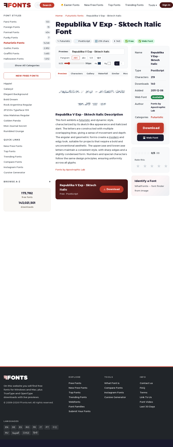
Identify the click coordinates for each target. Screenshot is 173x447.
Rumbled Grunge (14, 131)
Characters (77, 73)
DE (13, 427)
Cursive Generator (14, 172)
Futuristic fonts (75, 15)
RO (27, 427)
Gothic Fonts (11, 48)
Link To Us (146, 397)
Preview (62, 73)
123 (91, 58)
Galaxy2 (8, 88)
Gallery (90, 73)
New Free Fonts (93, 5)
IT (41, 427)
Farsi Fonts (10, 21)
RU (6, 432)
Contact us (146, 383)
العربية (15, 432)
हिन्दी (35, 432)
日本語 (26, 432)
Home (59, 15)
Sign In (166, 5)
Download (112, 189)
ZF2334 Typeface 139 (16, 110)
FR (34, 427)
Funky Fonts (11, 37)
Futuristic (157, 117)
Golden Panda (12, 120)
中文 (55, 427)
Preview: (63, 51)
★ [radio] (138, 166)
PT (47, 427)
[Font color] (99, 63)
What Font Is (111, 383)
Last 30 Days (147, 406)
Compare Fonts (13, 161)
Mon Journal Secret (15, 125)
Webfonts (74, 401)
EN (6, 427)
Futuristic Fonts (14, 42)
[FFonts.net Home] (17, 5)
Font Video (146, 401)
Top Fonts (114, 5)
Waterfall (103, 73)
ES (20, 427)
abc (84, 58)
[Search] (47, 5)
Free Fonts (75, 383)
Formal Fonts (11, 32)
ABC (76, 58)
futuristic (84, 120)
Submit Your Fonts (80, 411)
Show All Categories (27, 65)
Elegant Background (16, 94)
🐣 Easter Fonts (70, 5)
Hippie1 (8, 83)
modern (114, 137)
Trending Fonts (134, 5)
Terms (143, 392)
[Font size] (74, 63)
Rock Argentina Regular (18, 104)
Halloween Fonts (14, 58)
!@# (99, 58)
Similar (115, 73)
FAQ (142, 387)
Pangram (65, 58)
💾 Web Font (150, 137)
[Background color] (109, 63)
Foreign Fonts (12, 27)
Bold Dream (11, 99)
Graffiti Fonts (11, 53)
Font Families (77, 406)
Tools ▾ (152, 5)
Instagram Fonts (13, 167)
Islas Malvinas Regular (17, 115)
